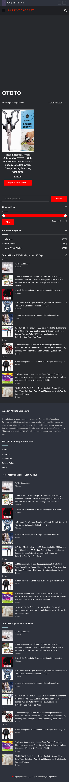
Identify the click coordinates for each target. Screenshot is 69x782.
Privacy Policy (8, 463)
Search (59, 198)
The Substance (23, 264)
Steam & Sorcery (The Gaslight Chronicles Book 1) (38, 315)
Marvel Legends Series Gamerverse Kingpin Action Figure (41, 362)
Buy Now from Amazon (17, 182)
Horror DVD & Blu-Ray (13, 248)
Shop (4, 467)
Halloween (8, 239)
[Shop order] (57, 102)
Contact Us (7, 458)
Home (4, 449)
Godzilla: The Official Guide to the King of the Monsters (39, 290)
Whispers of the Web (15, 3)
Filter (8, 222)
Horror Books (9, 243)
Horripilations (51, 777)
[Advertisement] (34, 50)
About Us (6, 454)
